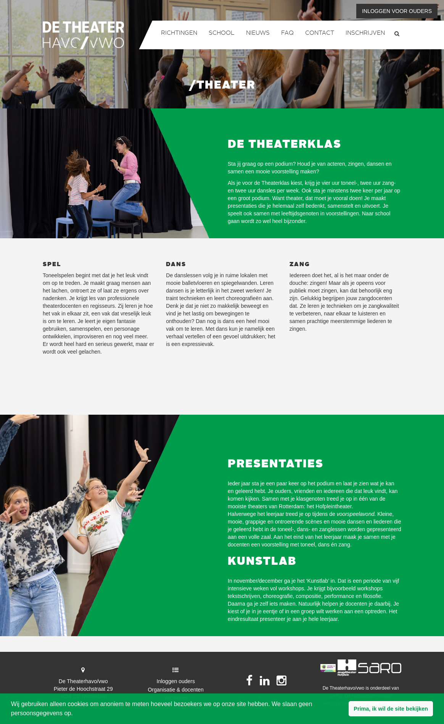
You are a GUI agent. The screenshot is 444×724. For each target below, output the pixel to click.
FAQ (287, 33)
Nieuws (258, 33)
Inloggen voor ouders (397, 11)
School (222, 33)
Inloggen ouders (176, 681)
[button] (391, 708)
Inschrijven (365, 33)
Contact (319, 33)
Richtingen (179, 33)
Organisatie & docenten (176, 690)
